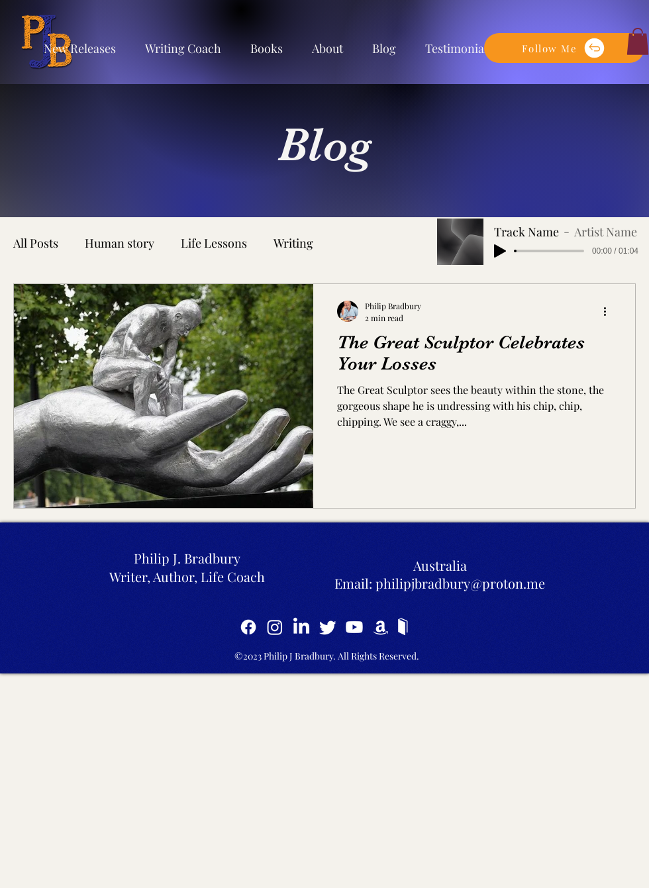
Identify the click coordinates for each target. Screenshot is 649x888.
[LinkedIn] (301, 627)
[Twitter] (328, 627)
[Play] (500, 251)
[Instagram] (275, 627)
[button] (564, 48)
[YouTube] (354, 627)
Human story (119, 243)
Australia (440, 565)
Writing (293, 243)
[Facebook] (248, 627)
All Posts (35, 243)
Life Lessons (214, 243)
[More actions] (609, 311)
